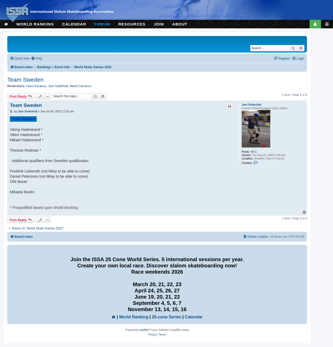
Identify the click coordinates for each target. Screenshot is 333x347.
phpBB (144, 330)
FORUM (102, 24)
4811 (254, 151)
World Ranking (134, 317)
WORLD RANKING (35, 24)
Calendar (193, 317)
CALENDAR (74, 24)
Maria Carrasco (80, 86)
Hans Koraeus (36, 86)
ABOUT (179, 24)
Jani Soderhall (58, 86)
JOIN (159, 24)
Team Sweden (25, 79)
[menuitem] (36, 58)
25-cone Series (166, 317)
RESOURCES (131, 24)
